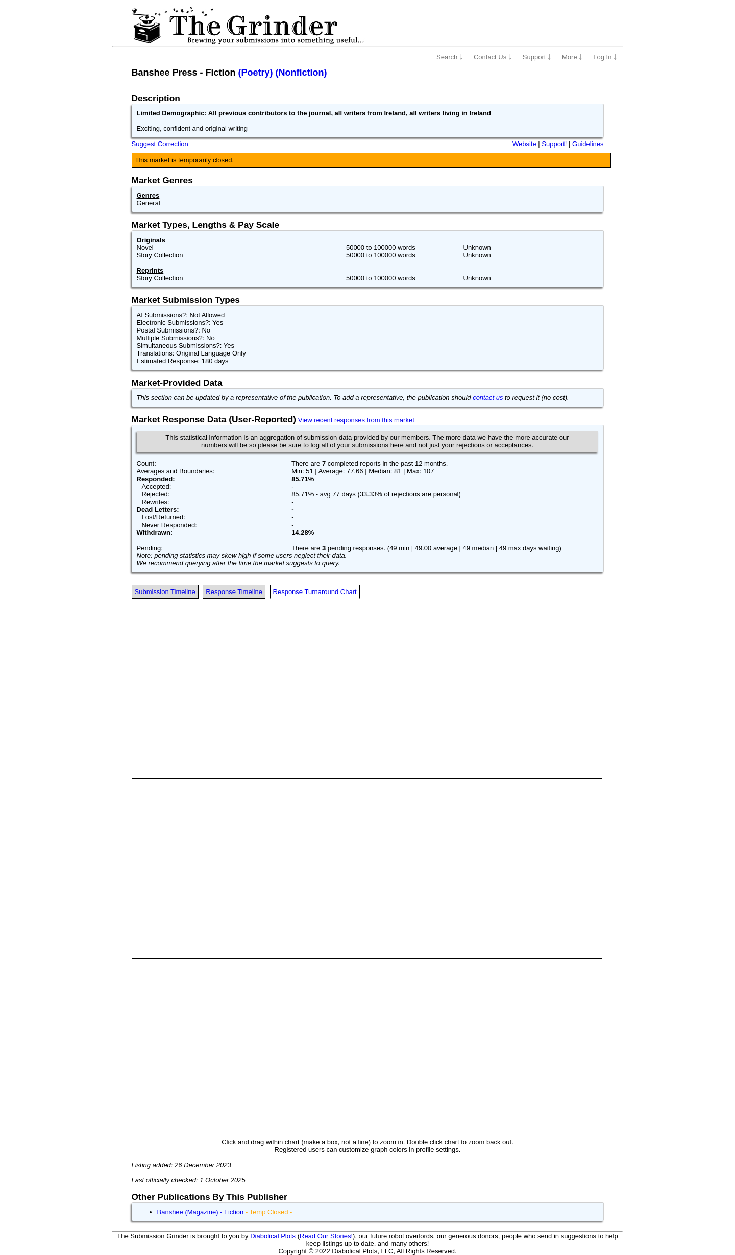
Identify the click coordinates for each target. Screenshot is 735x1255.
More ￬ (572, 57)
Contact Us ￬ (493, 57)
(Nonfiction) (301, 72)
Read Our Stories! (326, 1236)
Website (524, 144)
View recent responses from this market (356, 420)
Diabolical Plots (273, 1236)
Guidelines (587, 144)
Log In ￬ (605, 57)
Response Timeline (234, 592)
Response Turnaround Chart (315, 592)
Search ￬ (449, 57)
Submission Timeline (165, 592)
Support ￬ (537, 57)
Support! (554, 144)
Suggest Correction (160, 144)
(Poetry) (255, 72)
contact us (488, 397)
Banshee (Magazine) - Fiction (200, 1212)
